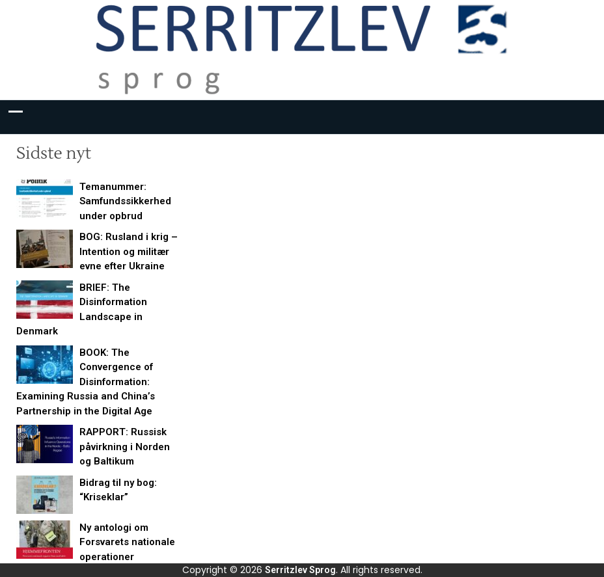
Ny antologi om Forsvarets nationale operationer (127, 542)
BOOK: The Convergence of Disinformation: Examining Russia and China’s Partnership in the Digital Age (85, 382)
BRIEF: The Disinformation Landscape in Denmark (81, 310)
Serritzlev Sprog (300, 570)
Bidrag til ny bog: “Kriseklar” (118, 490)
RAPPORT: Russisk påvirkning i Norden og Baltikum (124, 446)
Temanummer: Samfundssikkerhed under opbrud (125, 201)
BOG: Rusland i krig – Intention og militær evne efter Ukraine (128, 251)
